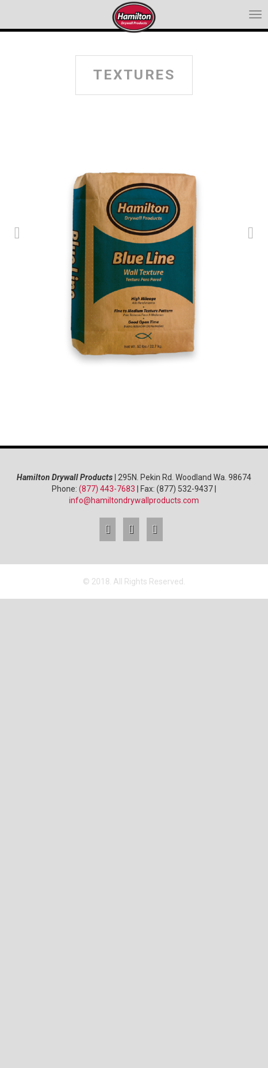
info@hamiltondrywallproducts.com (134, 500)
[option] (133, 267)
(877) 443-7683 (107, 488)
